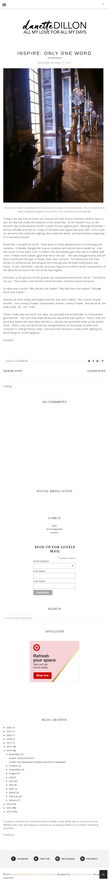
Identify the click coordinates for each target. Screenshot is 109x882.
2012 (9, 811)
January (13, 800)
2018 (9, 739)
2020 (9, 735)
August (13, 773)
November (15, 754)
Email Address (53, 561)
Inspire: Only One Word (21, 758)
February (14, 796)
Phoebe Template (47, 874)
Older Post (96, 371)
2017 (9, 742)
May (11, 784)
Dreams (54, 532)
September (15, 769)
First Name (39, 571)
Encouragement (54, 529)
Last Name (39, 581)
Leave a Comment (17, 360)
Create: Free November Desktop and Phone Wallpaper (37, 762)
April (12, 788)
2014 (9, 804)
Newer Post (12, 371)
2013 (9, 807)
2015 (9, 750)
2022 (9, 727)
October (13, 765)
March (12, 792)
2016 (9, 746)
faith (54, 526)
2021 (9, 731)
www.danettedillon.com (24, 874)
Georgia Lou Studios (82, 874)
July (11, 777)
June (12, 781)
